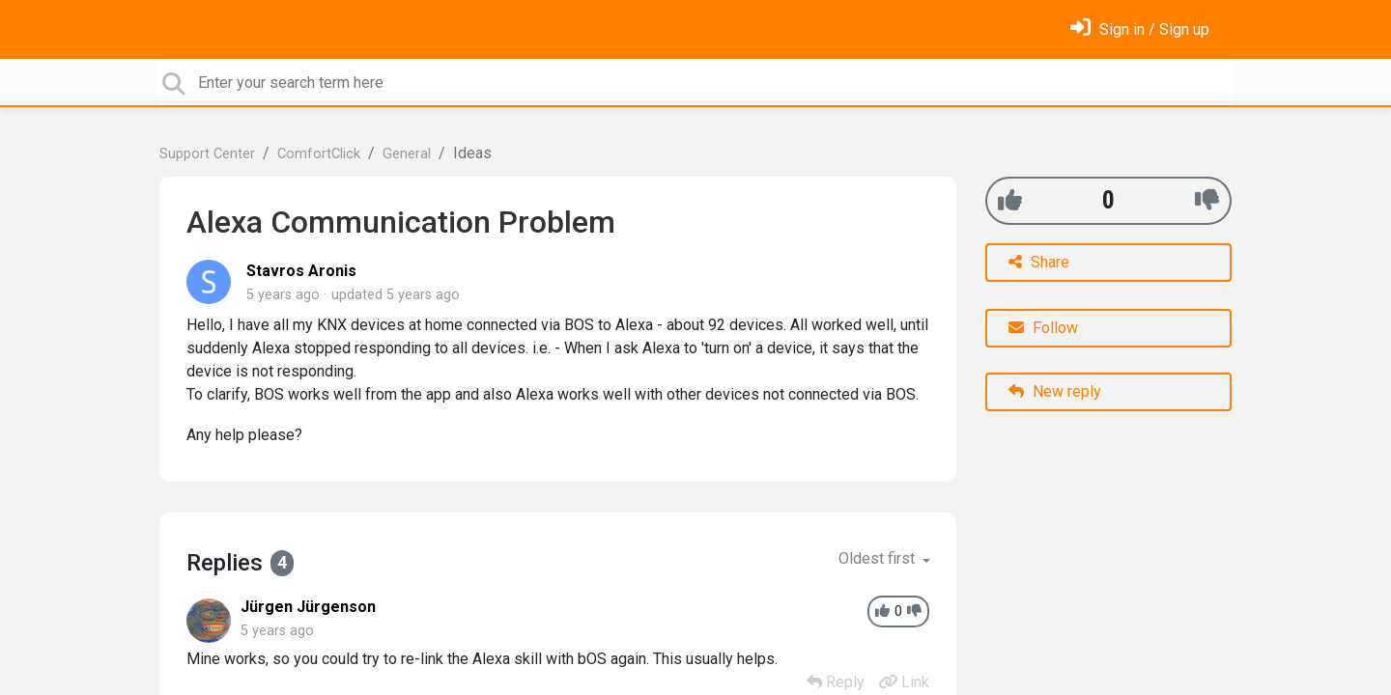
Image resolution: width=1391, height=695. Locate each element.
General (407, 154)
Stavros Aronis (301, 271)
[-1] (1207, 200)
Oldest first (878, 558)
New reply (1054, 391)
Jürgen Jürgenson (308, 607)
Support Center (207, 154)
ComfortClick (318, 154)
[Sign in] (1140, 29)
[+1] (1010, 200)
